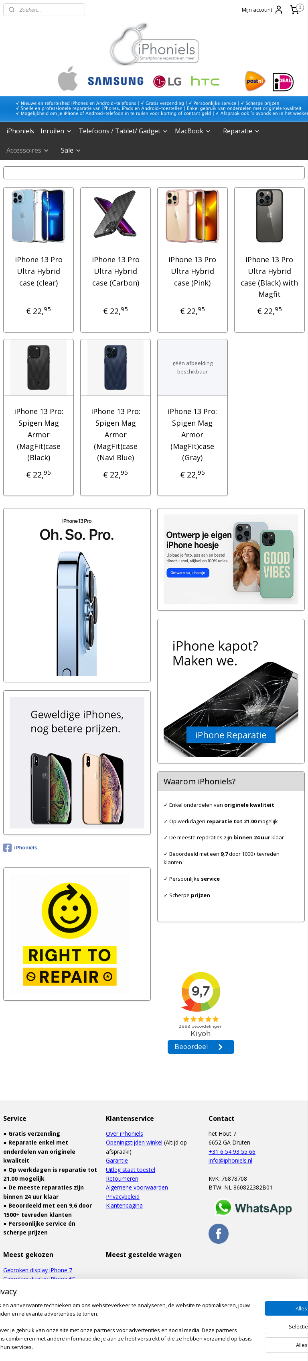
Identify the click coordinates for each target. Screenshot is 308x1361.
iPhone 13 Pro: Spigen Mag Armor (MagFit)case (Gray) (192, 434)
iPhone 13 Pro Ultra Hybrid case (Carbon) (116, 271)
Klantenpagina (124, 1205)
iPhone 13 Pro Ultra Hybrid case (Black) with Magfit (269, 277)
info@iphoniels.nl (230, 1160)
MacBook (193, 131)
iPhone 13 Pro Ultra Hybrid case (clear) (39, 271)
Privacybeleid (123, 1196)
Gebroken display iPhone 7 (37, 1270)
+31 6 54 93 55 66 (232, 1151)
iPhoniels (20, 131)
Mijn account (263, 9)
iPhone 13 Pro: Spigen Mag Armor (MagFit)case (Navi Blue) (115, 434)
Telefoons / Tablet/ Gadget (123, 131)
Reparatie (241, 131)
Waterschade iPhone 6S (34, 1288)
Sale (71, 150)
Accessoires (27, 150)
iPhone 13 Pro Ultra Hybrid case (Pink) (192, 271)
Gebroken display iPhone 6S (39, 1279)
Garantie (117, 1160)
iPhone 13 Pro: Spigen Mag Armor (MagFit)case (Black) (38, 434)
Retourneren (122, 1178)
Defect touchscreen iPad (35, 1297)
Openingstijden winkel (134, 1142)
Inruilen (56, 131)
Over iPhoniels (124, 1133)
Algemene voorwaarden (137, 1187)
